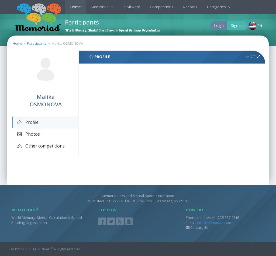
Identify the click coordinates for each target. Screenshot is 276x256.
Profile (28, 122)
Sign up (237, 25)
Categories (219, 6)
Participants (36, 43)
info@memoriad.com (214, 222)
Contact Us (197, 227)
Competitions (161, 6)
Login (219, 25)
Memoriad (103, 6)
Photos (28, 134)
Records (190, 6)
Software (132, 6)
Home (75, 6)
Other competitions (41, 146)
